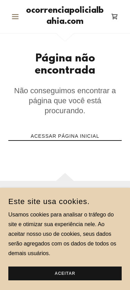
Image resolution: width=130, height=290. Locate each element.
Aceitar (65, 273)
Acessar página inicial (65, 136)
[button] (16, 16)
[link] (65, 17)
